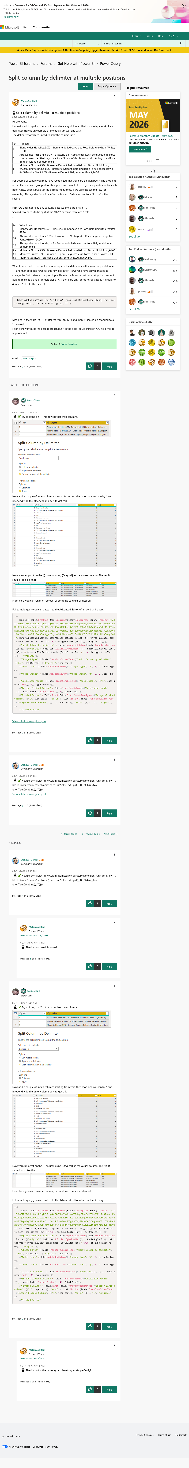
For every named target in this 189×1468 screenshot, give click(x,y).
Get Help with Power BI (76, 63)
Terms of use (164, 1444)
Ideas (87, 27)
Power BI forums (22, 63)
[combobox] (143, 43)
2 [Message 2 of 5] (22, 737)
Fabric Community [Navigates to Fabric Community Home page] (36, 27)
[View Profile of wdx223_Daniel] (29, 769)
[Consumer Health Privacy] (45, 1456)
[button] (85, 86)
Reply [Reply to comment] (109, 745)
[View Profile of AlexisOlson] (33, 400)
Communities (102, 27)
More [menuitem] (130, 27)
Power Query (110, 63)
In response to (34, 940)
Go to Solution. (69, 344)
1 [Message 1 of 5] (22, 366)
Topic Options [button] (106, 86)
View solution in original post (29, 726)
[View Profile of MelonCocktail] (29, 101)
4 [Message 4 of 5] (22, 810)
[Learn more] (140, 149)
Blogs (118, 27)
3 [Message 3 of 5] (30, 1391)
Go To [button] (172, 36)
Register (136, 35)
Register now (10, 16)
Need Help (28, 358)
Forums (57, 27)
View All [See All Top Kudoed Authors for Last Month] (134, 309)
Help (160, 35)
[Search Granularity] (87, 43)
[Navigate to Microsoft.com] (9, 27)
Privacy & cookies (145, 1444)
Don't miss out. (163, 50)
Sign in (149, 35)
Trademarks (181, 1444)
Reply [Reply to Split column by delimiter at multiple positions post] (109, 366)
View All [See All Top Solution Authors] (134, 237)
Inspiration (73, 27)
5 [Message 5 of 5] (30, 963)
